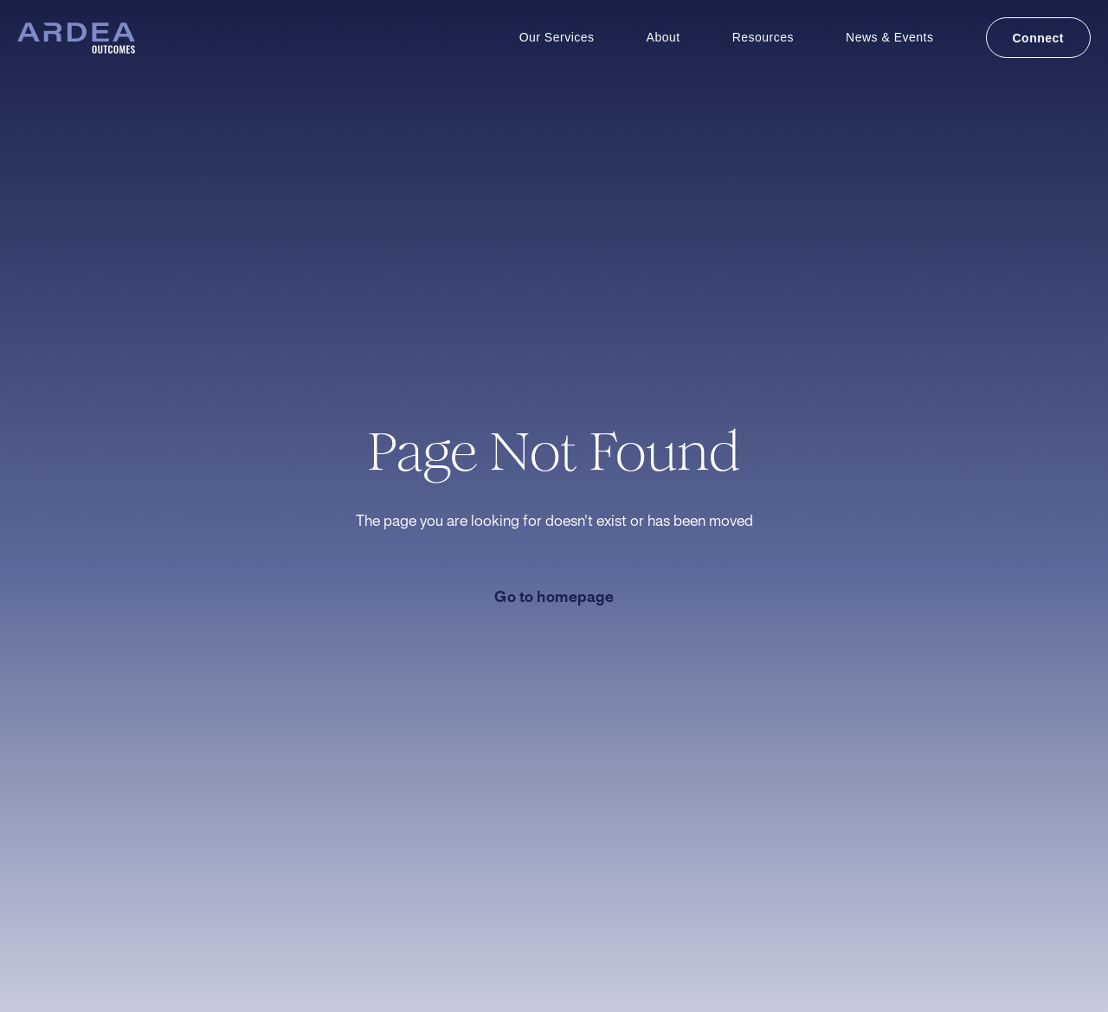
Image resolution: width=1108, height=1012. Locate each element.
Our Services (557, 37)
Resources (763, 37)
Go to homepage (554, 598)
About (663, 37)
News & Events (889, 37)
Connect (1039, 38)
